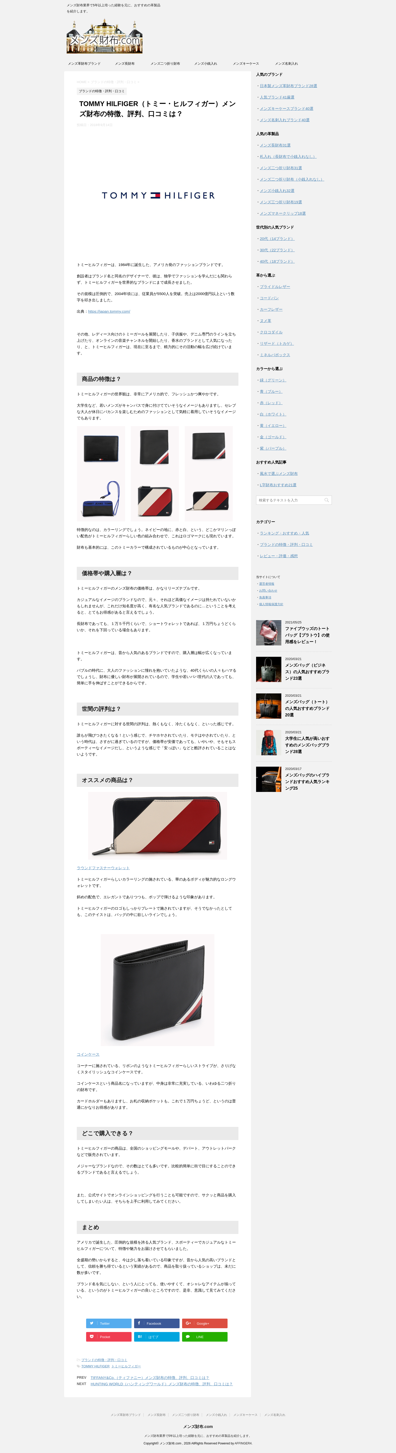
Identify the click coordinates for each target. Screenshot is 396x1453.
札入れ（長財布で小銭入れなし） (288, 156)
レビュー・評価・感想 (279, 556)
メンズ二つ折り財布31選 (281, 168)
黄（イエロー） (273, 425)
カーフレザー (271, 309)
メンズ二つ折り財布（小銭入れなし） (292, 179)
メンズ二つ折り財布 (165, 63)
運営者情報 (266, 584)
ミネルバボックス (275, 355)
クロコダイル (271, 332)
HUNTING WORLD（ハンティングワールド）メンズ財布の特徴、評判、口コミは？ (162, 1384)
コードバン (269, 298)
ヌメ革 (265, 321)
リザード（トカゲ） (277, 343)
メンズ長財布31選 (275, 145)
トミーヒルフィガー (126, 1366)
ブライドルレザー (275, 286)
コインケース (88, 1054)
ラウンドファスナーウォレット (103, 868)
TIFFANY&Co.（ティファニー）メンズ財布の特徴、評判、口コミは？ (150, 1377)
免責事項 (265, 597)
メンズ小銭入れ (205, 63)
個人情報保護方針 (271, 604)
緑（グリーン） (273, 380)
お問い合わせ (268, 590)
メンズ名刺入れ (286, 63)
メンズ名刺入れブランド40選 (285, 120)
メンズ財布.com (198, 1426)
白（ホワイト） (273, 414)
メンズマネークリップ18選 (283, 213)
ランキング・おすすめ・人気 (284, 533)
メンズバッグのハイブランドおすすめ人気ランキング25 (307, 781)
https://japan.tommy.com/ (109, 311)
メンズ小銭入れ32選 (277, 190)
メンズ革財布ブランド (84, 63)
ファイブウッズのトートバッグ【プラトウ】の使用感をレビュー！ (307, 635)
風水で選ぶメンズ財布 (279, 473)
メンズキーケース (246, 63)
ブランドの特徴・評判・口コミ (104, 1360)
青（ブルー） (271, 391)
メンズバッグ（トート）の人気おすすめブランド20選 (307, 708)
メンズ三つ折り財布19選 (281, 202)
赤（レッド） (271, 403)
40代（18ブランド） (277, 261)
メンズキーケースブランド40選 (286, 108)
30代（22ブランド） (277, 250)
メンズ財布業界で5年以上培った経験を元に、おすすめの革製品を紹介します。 (198, 1436)
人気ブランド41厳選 (277, 97)
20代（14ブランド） (277, 238)
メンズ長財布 (125, 63)
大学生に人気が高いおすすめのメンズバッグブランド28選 (307, 745)
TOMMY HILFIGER (95, 1366)
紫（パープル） (273, 448)
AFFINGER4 (243, 1443)
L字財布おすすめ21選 (278, 485)
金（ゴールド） (273, 437)
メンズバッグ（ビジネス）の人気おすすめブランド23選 (307, 672)
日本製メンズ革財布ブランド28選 (288, 86)
